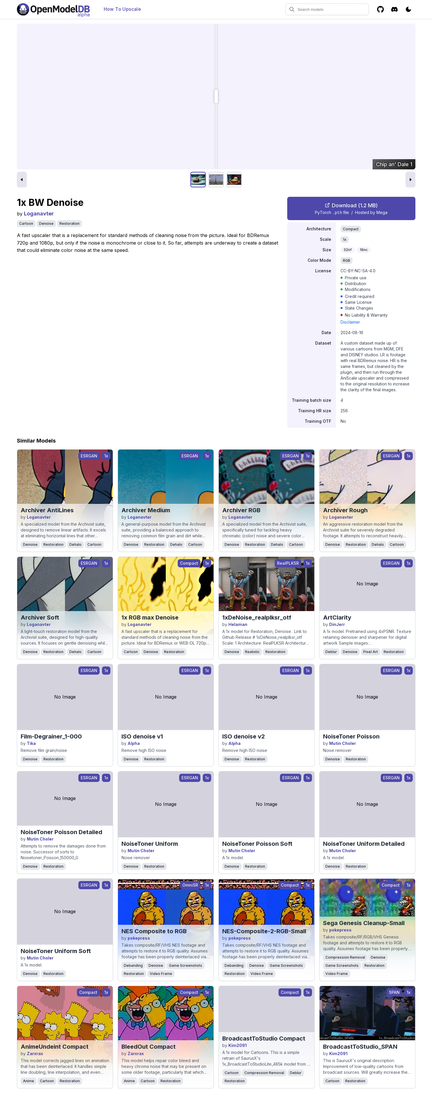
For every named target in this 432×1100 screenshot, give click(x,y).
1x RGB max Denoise (150, 617)
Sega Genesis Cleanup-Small (364, 923)
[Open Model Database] (53, 9)
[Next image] (410, 179)
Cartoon (26, 223)
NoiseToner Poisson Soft (257, 843)
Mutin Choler (342, 743)
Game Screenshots (185, 965)
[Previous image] (22, 179)
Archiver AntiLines (47, 510)
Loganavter (39, 213)
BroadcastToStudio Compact (263, 1038)
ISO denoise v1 (142, 736)
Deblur (331, 652)
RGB (346, 260)
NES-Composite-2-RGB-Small (264, 931)
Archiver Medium (145, 510)
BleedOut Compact (148, 1046)
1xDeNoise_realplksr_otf (256, 617)
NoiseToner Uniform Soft (56, 951)
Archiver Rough (345, 510)
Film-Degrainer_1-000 (51, 736)
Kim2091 (237, 1045)
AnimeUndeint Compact (55, 1046)
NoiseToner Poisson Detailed (61, 832)
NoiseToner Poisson (351, 736)
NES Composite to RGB (154, 931)
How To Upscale (122, 9)
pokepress (139, 938)
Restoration (69, 223)
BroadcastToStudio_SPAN (360, 1046)
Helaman (237, 624)
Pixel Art (370, 652)
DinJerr (337, 624)
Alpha (134, 743)
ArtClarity (337, 617)
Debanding (133, 965)
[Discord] (394, 9)
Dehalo (75, 544)
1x (344, 239)
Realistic (252, 652)
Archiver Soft (40, 617)
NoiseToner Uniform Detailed (364, 843)
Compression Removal (345, 957)
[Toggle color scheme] (408, 9)
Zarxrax (35, 1053)
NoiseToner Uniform (149, 843)
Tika (31, 743)
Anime (28, 1081)
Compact (351, 229)
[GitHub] (380, 9)
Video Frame (161, 973)
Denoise (46, 223)
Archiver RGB (241, 510)
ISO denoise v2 (243, 736)
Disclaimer (350, 322)
